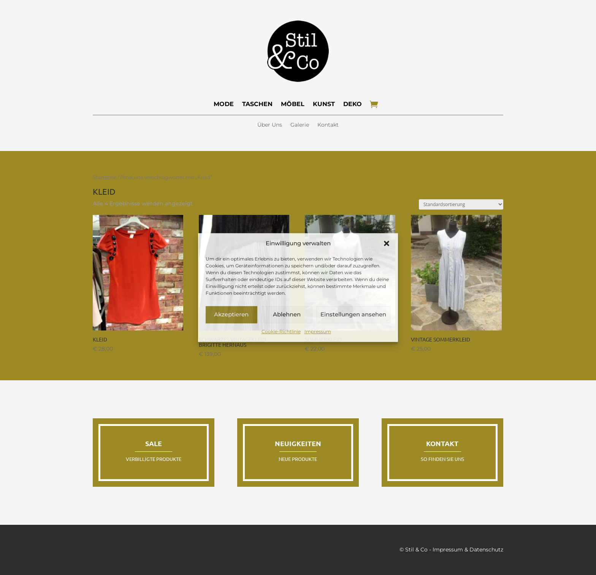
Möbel (292, 104)
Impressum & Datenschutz (468, 549)
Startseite (104, 177)
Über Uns (269, 125)
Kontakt (328, 125)
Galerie (299, 125)
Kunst (324, 104)
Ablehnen (287, 314)
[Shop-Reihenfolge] (461, 204)
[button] (386, 243)
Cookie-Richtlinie (281, 331)
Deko (352, 104)
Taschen (257, 104)
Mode (224, 104)
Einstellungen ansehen (353, 314)
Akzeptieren (231, 314)
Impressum (317, 331)
